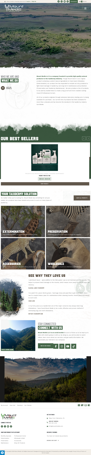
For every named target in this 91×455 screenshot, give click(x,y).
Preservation (29, 173)
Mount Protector (44, 175)
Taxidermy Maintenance (56, 173)
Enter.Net (48, 451)
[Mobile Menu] (85, 8)
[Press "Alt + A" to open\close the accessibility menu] (2, 452)
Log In (28, 1)
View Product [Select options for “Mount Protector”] (45, 183)
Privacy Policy (76, 451)
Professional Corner (41, 173)
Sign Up (34, 1)
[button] (82, 197)
